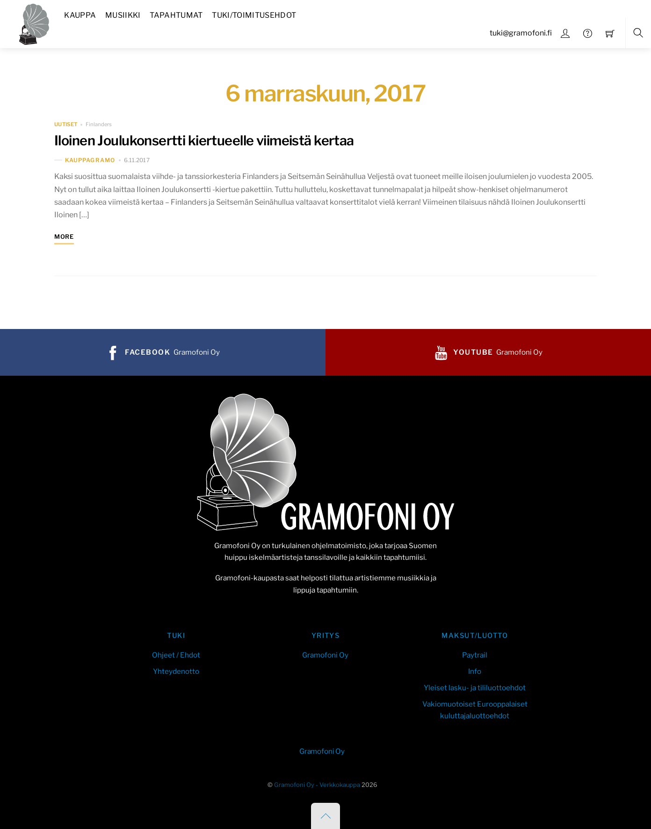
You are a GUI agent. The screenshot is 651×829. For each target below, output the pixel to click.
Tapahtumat (176, 15)
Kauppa (80, 15)
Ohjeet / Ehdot (176, 654)
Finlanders (99, 124)
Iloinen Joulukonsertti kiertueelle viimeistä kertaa (204, 140)
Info (474, 671)
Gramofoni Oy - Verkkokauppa (317, 784)
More (64, 236)
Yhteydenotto (176, 671)
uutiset (65, 124)
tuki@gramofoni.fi (521, 33)
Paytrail (474, 654)
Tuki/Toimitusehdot (254, 15)
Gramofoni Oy (325, 654)
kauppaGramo (90, 160)
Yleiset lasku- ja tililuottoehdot (475, 687)
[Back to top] (325, 816)
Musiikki (123, 15)
